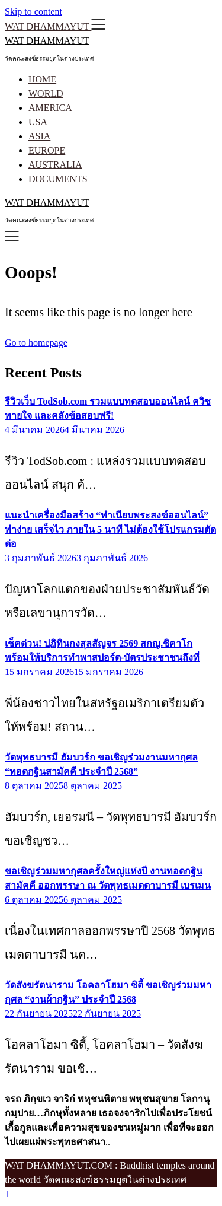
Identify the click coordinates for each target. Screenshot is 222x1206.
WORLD (45, 93)
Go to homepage (36, 343)
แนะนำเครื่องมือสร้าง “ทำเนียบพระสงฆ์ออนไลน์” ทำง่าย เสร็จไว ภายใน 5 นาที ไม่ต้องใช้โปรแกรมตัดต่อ (110, 529)
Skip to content (33, 12)
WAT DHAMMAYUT (47, 41)
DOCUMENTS (58, 179)
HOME (42, 79)
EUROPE (46, 150)
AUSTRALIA (55, 165)
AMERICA (50, 108)
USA (37, 122)
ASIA (39, 136)
